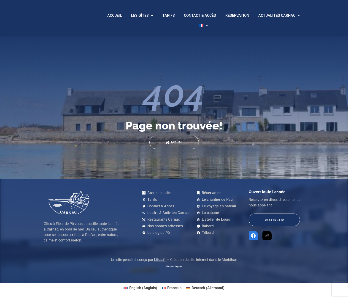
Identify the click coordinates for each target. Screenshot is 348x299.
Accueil (114, 15)
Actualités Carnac (279, 15)
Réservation (237, 15)
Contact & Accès (200, 15)
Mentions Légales (174, 265)
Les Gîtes (142, 15)
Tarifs (168, 15)
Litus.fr (160, 259)
